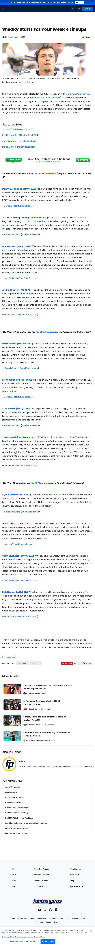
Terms (31, 918)
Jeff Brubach (9, 141)
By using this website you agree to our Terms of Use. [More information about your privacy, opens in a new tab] (23, 937)
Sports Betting (76, 886)
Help (83, 918)
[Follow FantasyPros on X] (87, 663)
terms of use (67, 2)
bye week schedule (50, 97)
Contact (75, 918)
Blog (61, 918)
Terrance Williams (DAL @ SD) (18, 437)
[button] (3, 8)
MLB (14, 875)
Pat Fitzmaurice (10, 135)
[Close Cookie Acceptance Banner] (91, 931)
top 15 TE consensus (41, 483)
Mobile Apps (75, 869)
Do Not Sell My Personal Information (24, 941)
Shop (73, 881)
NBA (14, 881)
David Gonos (9, 146)
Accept (79, 2)
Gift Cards (38, 886)
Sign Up (48, 922)
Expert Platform (41, 881)
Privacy (13, 918)
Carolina (70, 93)
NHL (14, 886)
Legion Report (24, 129)
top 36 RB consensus (45, 173)
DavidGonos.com (26, 146)
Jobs (67, 918)
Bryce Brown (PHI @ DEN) (16, 246)
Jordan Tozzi (9, 129)
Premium (39, 922)
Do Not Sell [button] (22, 918)
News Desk (74, 875)
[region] (47, 936)
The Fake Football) (29, 278)
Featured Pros (9, 657)
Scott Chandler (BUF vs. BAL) (18, 555)
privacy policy (52, 2)
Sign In (56, 922)
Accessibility (42, 918)
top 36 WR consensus (47, 331)
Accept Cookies (48, 941)
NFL (13, 869)
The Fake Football (26, 141)
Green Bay (85, 93)
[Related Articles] (47, 708)
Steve (10, 37)
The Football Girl (28, 135)
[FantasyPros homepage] (8, 8)
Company (53, 918)
